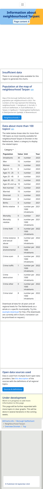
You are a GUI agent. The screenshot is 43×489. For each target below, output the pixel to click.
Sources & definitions (13, 389)
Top (24, 426)
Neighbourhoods (11, 117)
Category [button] (8, 149)
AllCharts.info (8, 421)
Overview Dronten (12, 426)
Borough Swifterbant (25, 421)
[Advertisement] (21, 46)
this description (21, 378)
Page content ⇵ (21, 21)
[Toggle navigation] (22, 4)
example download (10, 312)
